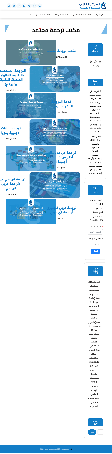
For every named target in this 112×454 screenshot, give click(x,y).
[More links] (29, 14)
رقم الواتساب (95, 227)
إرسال (95, 251)
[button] (39, 5)
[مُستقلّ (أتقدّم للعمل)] (101, 217)
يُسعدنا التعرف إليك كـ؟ (96, 203)
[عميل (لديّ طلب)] (101, 208)
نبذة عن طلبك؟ (96, 239)
